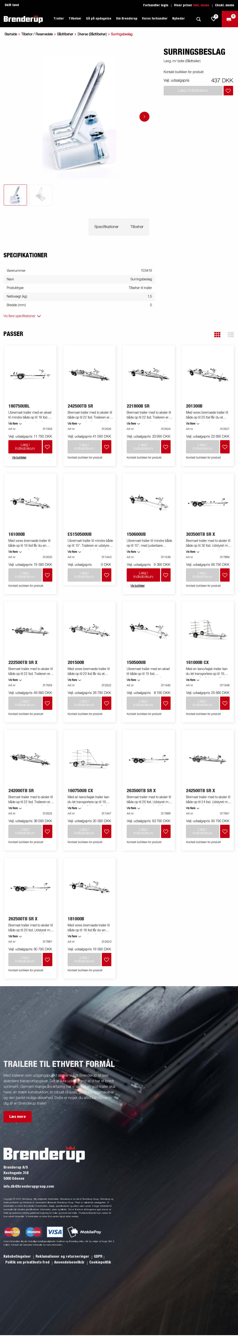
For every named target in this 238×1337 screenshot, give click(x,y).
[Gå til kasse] (230, 19)
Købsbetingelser (17, 1256)
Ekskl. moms (224, 5)
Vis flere (13, 423)
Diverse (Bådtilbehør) (92, 34)
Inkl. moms (201, 5)
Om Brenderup (126, 18)
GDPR (98, 1256)
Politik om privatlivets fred (27, 1262)
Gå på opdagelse (98, 18)
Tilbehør (75, 18)
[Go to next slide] (144, 117)
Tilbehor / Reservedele (37, 34)
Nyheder (178, 18)
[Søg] (198, 19)
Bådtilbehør (65, 34)
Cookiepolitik (100, 1262)
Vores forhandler (155, 18)
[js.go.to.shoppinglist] (213, 19)
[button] (217, 335)
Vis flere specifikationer (19, 316)
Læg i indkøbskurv (25, 447)
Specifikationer (106, 227)
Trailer (58, 18)
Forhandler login (155, 5)
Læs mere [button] (17, 1117)
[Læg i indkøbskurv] (228, 90)
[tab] (15, 194)
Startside (11, 34)
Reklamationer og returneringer (63, 1256)
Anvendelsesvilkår (70, 1262)
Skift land (12, 5)
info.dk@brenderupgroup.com (28, 1186)
